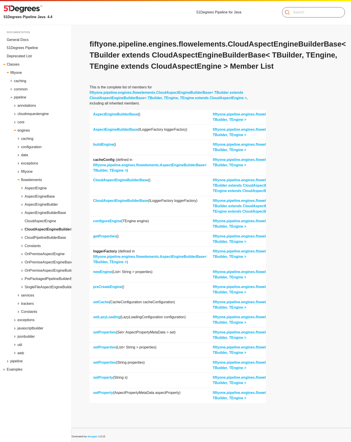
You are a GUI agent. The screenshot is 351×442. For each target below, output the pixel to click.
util (19, 345)
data (24, 155)
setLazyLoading (106, 317)
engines (23, 130)
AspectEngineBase (40, 196)
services (27, 295)
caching (20, 81)
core (20, 122)
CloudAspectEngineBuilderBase (48, 229)
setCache (101, 302)
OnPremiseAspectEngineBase (48, 262)
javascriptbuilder (30, 328)
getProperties (104, 236)
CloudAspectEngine (40, 221)
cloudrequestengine (33, 114)
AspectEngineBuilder (41, 204)
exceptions (29, 163)
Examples (14, 369)
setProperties (104, 332)
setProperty (103, 377)
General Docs (18, 40)
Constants (33, 246)
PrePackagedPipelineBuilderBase (48, 279)
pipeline (20, 97)
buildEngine (103, 144)
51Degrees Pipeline (22, 48)
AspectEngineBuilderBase (45, 213)
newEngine (102, 272)
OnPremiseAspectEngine (45, 254)
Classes (13, 64)
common (21, 89)
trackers (27, 303)
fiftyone (16, 73)
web (20, 353)
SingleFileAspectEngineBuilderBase (48, 287)
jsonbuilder (26, 336)
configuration (31, 147)
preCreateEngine (107, 287)
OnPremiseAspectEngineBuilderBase (48, 270)
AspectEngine (36, 188)
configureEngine (107, 221)
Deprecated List (19, 56)
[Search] (312, 12)
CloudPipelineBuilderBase (45, 237)
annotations (26, 105)
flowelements (31, 180)
